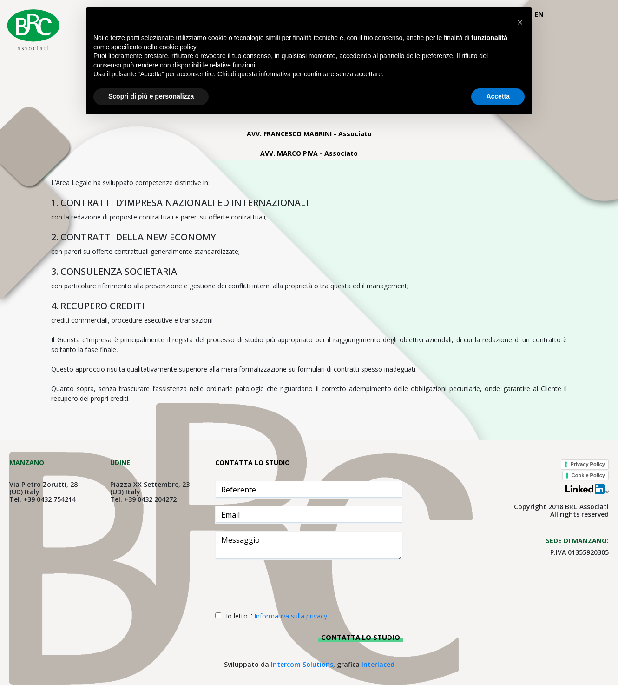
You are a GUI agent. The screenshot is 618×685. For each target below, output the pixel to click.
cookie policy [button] (177, 47)
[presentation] (285, 585)
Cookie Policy (588, 475)
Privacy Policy (587, 464)
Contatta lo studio (360, 637)
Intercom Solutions (302, 664)
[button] (520, 22)
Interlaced (378, 664)
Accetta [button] (498, 96)
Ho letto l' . (276, 616)
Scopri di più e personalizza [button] (151, 96)
